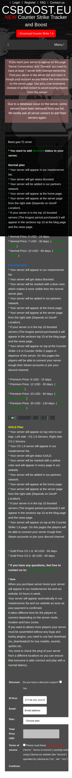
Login (15, 2)
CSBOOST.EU (36, 10)
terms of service (55, 745)
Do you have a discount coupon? (41, 682)
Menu (59, 45)
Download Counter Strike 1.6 (36, 33)
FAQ (41, 2)
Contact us (56, 2)
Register (29, 2)
